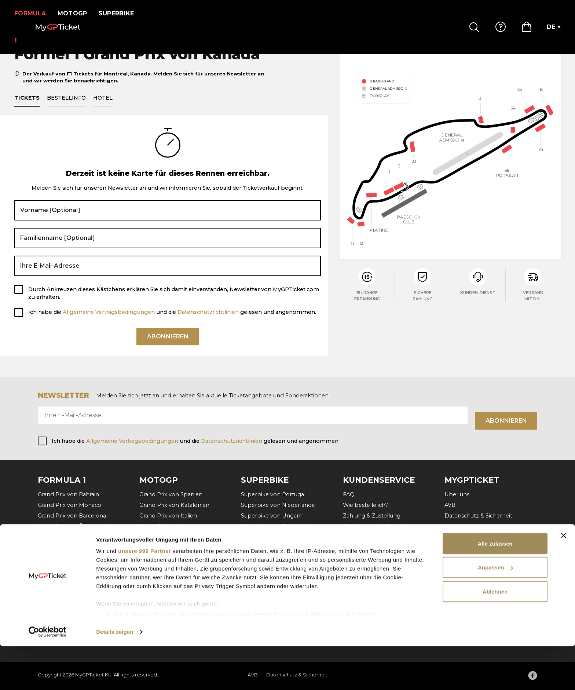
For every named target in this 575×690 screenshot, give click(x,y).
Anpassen (495, 611)
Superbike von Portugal (273, 494)
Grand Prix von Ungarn (68, 547)
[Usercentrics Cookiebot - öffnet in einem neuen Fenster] (47, 675)
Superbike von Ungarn (272, 515)
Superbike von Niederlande (278, 505)
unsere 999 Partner (144, 594)
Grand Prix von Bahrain (68, 494)
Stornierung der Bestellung (379, 526)
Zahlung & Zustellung (371, 515)
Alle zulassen (494, 587)
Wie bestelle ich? (365, 505)
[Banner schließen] (563, 579)
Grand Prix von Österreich (72, 526)
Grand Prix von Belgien (68, 537)
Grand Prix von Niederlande (75, 558)
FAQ (349, 494)
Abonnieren (167, 347)
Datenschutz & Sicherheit (478, 515)
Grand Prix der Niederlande (175, 547)
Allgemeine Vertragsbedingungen (109, 320)
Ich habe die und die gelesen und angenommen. (172, 320)
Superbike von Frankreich (275, 558)
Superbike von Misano (271, 547)
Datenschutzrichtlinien (208, 320)
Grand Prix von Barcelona (72, 515)
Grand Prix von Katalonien (174, 505)
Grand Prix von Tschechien (174, 537)
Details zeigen (114, 675)
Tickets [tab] (27, 106)
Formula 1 (32, 13)
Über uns (456, 494)
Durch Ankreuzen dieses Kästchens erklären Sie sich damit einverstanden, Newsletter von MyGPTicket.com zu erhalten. (173, 301)
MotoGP (77, 13)
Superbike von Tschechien (276, 526)
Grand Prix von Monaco (69, 505)
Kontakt (354, 537)
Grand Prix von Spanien (170, 494)
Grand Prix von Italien (168, 515)
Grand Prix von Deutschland (177, 558)
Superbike (121, 13)
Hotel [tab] (103, 106)
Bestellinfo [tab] (66, 106)
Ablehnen (495, 635)
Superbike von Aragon (271, 537)
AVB (449, 505)
